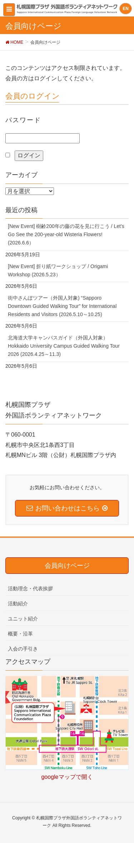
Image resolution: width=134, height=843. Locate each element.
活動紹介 (18, 603)
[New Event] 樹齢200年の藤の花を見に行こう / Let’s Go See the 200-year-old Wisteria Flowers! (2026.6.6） (66, 234)
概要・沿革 (20, 634)
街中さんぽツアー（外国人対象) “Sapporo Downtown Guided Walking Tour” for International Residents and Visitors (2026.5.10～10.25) (62, 306)
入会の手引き (23, 649)
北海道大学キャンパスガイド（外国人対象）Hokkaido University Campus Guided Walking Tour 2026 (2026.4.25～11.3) (64, 346)
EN (126, 8)
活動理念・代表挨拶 (30, 588)
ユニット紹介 (23, 618)
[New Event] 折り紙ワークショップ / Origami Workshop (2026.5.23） (58, 270)
